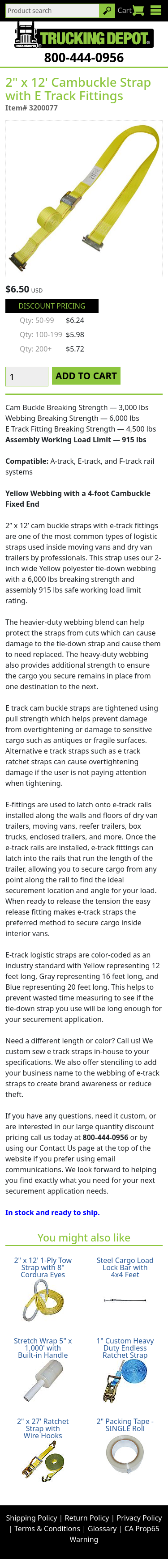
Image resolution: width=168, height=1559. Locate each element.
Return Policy (87, 1518)
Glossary (102, 1529)
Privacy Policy (139, 1518)
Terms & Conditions (47, 1529)
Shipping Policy (31, 1518)
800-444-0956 (84, 57)
